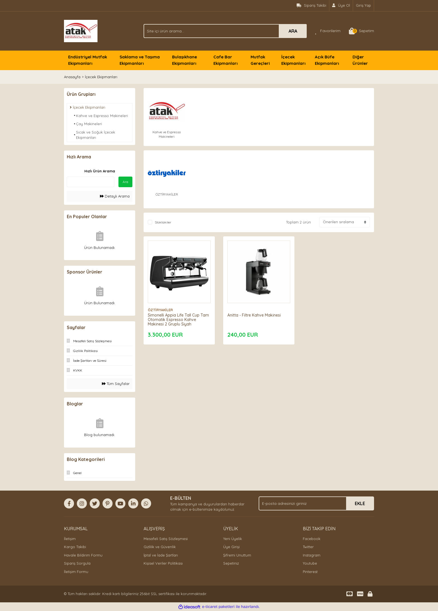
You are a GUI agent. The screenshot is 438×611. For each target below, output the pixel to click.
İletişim (70, 538)
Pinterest (310, 571)
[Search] (225, 31)
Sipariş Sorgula (77, 563)
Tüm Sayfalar (116, 383)
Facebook (311, 538)
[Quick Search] (90, 182)
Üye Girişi (231, 547)
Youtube (310, 563)
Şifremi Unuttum (237, 555)
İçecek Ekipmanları (101, 77)
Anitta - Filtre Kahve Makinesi (254, 315)
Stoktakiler (163, 222)
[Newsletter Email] (316, 503)
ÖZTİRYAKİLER (160, 310)
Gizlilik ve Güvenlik (160, 547)
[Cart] (361, 31)
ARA (293, 31)
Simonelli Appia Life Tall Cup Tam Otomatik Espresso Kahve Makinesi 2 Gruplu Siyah (178, 320)
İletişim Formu (76, 571)
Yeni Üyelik (232, 538)
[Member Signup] (341, 5)
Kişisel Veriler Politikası (163, 563)
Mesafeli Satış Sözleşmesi (166, 538)
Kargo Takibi (75, 547)
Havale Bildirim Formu (83, 555)
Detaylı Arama (115, 196)
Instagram (311, 555)
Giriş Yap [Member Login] (363, 5)
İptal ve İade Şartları (161, 555)
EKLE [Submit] (360, 503)
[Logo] (80, 30)
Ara (125, 182)
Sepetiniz (231, 563)
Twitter (308, 547)
